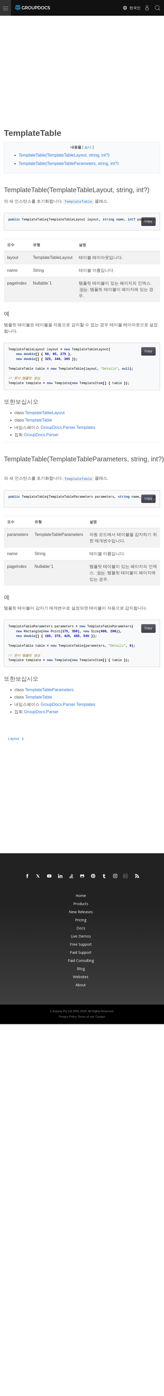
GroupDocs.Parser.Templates (68, 427)
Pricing (80, 919)
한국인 (131, 7)
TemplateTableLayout (45, 413)
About (81, 984)
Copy (148, 221)
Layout (16, 738)
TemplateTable (38, 420)
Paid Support (81, 952)
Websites (80, 976)
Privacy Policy (68, 1016)
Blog (81, 968)
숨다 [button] (88, 147)
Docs (80, 928)
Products (80, 903)
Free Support (81, 944)
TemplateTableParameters (49, 690)
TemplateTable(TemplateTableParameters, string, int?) (68, 163)
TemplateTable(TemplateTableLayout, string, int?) (64, 155)
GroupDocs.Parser (41, 435)
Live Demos (81, 936)
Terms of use (86, 1016)
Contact (100, 1016)
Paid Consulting (81, 960)
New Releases (81, 911)
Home (81, 895)
